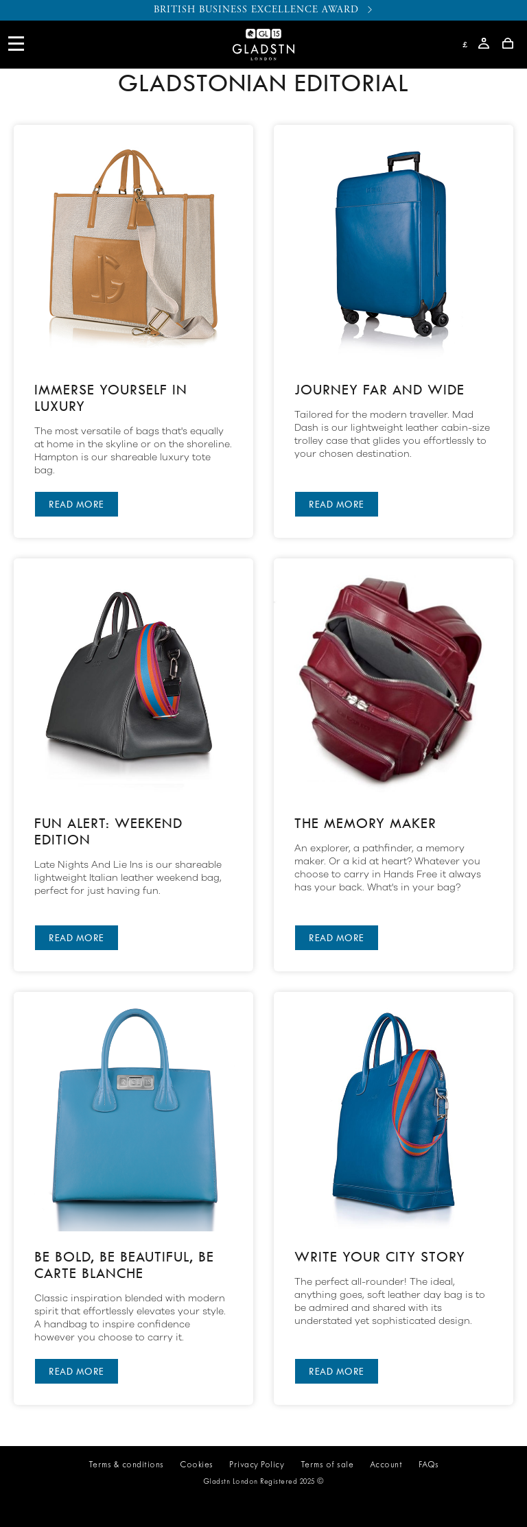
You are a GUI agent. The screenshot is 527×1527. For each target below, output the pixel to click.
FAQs (429, 1465)
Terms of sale (327, 1465)
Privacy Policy (256, 1465)
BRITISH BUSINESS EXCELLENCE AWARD (264, 10)
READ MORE (76, 504)
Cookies (196, 1465)
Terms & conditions (126, 1465)
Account (386, 1465)
